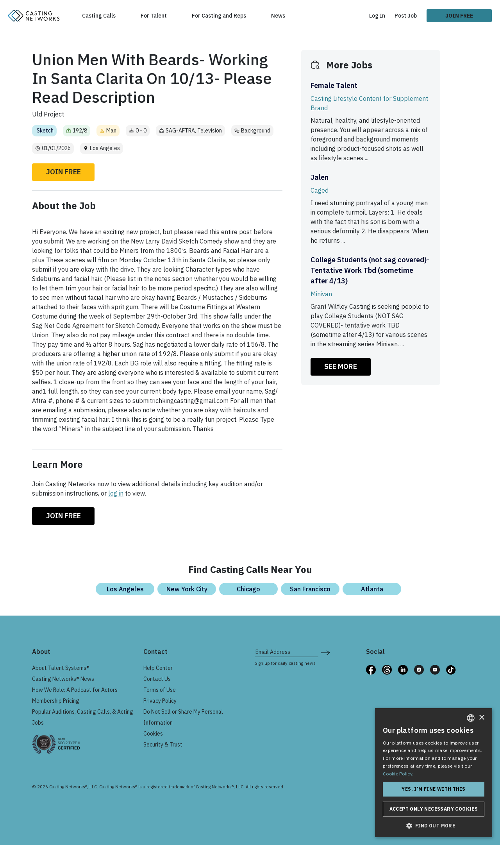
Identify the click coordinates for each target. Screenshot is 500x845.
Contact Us (157, 678)
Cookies (153, 733)
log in (115, 493)
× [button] (481, 718)
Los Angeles (125, 589)
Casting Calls (99, 15)
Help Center (158, 667)
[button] (433, 825)
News (278, 15)
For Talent (154, 15)
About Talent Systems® (60, 667)
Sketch (45, 130)
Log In (377, 15)
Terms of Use (159, 689)
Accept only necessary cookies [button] (433, 809)
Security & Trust (162, 744)
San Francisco (310, 589)
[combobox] (471, 718)
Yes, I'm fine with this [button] (433, 789)
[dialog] (433, 772)
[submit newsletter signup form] (325, 652)
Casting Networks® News (63, 678)
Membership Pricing (55, 700)
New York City (186, 589)
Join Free (459, 15)
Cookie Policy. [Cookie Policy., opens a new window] (398, 774)
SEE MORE (340, 366)
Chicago (248, 589)
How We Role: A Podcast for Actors (75, 689)
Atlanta (372, 589)
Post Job (406, 15)
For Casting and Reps (219, 15)
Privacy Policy (160, 700)
